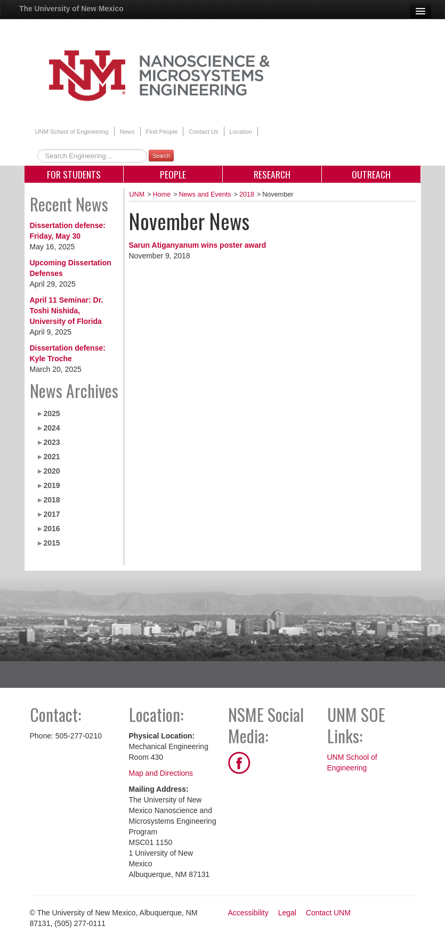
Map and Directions (161, 773)
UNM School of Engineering (72, 131)
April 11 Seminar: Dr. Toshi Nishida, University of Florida (66, 311)
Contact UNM (328, 912)
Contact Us (203, 131)
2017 (51, 514)
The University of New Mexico (71, 8)
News (127, 131)
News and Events (205, 194)
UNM (137, 194)
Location (241, 131)
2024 (51, 428)
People (173, 174)
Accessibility (248, 912)
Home (162, 194)
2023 (51, 442)
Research (272, 174)
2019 (51, 485)
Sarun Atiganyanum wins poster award (197, 245)
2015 (51, 543)
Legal (287, 912)
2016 (51, 528)
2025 (51, 413)
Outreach (371, 174)
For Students (74, 174)
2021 (51, 456)
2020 (51, 471)
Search (161, 155)
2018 (51, 500)
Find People (162, 131)
